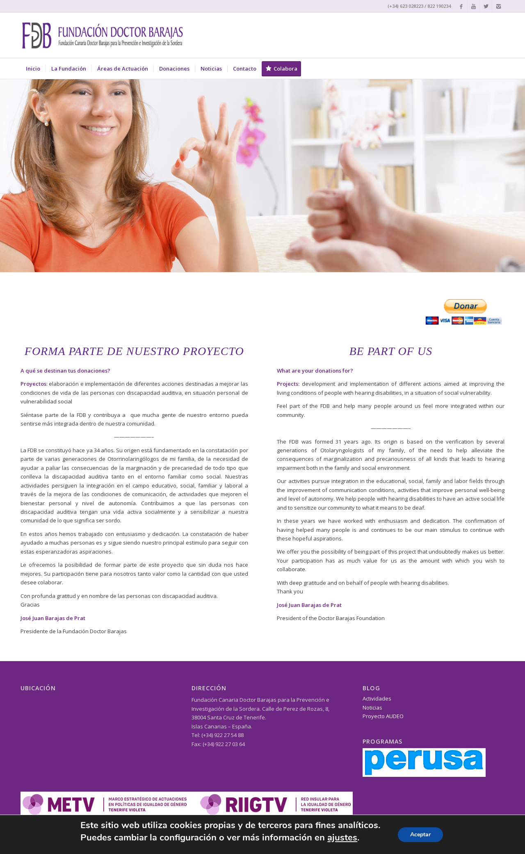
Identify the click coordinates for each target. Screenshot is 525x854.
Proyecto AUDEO (383, 716)
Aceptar (420, 834)
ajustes (342, 837)
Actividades (377, 698)
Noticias (372, 707)
